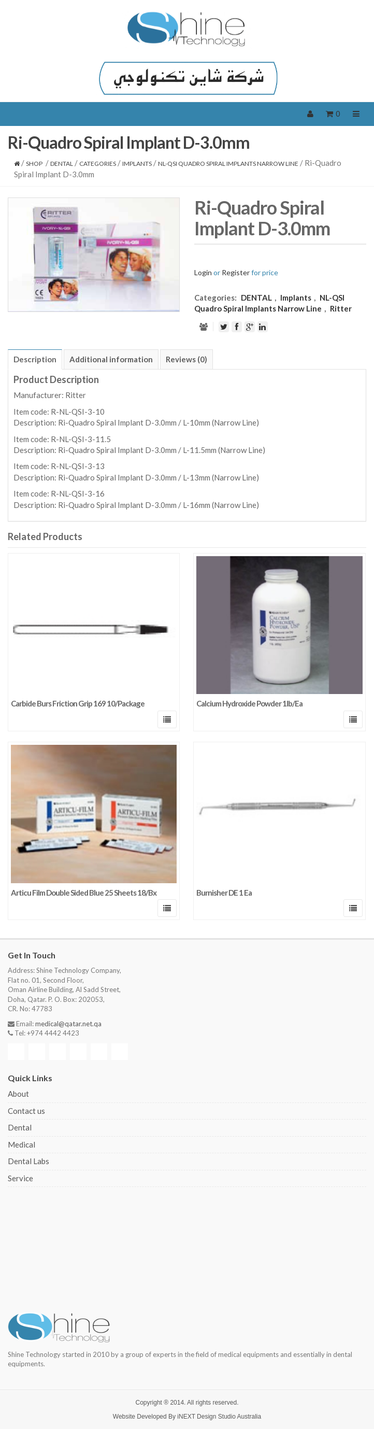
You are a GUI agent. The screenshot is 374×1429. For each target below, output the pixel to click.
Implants (137, 163)
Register (236, 272)
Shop (34, 163)
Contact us (26, 1110)
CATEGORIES (97, 163)
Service (20, 1178)
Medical (21, 1144)
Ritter (341, 308)
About (18, 1093)
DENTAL (61, 163)
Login (203, 272)
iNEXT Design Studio (206, 1416)
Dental (20, 1127)
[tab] (35, 359)
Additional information (111, 359)
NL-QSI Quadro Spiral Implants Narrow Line (228, 163)
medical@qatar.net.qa (68, 1024)
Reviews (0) (186, 359)
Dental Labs (28, 1161)
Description (34, 359)
